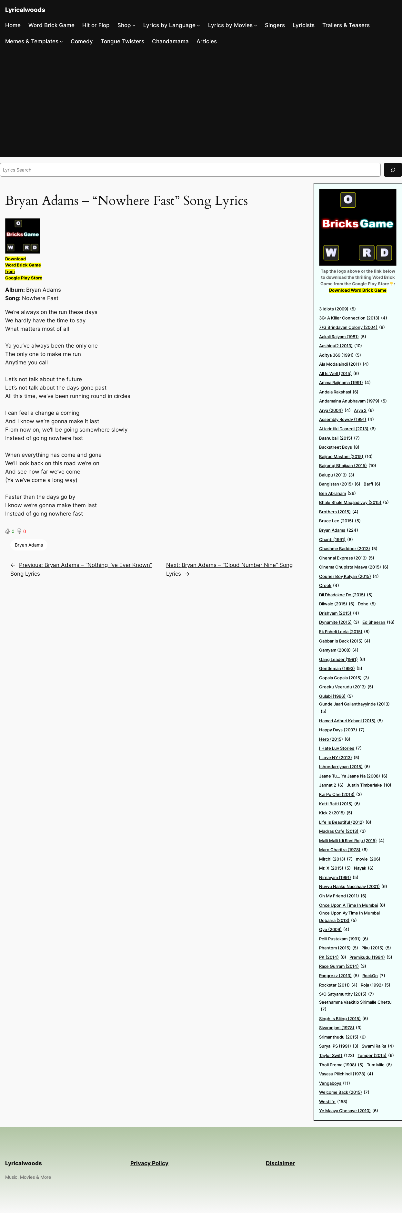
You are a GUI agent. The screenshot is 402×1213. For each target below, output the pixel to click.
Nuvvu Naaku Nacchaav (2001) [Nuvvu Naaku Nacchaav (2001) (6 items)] (353, 886)
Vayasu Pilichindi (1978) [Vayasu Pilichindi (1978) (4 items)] (346, 1074)
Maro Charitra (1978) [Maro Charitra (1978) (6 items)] (343, 849)
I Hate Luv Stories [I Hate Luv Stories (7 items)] (340, 748)
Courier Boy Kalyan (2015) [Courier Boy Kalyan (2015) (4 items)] (349, 576)
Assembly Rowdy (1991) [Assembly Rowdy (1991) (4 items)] (346, 419)
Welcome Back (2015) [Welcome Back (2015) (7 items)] (344, 1092)
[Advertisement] (201, 103)
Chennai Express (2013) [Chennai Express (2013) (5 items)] (346, 558)
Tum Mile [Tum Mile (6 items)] (379, 1065)
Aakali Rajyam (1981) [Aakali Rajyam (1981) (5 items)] (342, 336)
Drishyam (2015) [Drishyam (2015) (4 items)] (339, 613)
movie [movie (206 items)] (368, 859)
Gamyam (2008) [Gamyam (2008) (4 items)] (338, 650)
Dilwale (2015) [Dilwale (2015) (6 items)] (337, 604)
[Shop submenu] (134, 25)
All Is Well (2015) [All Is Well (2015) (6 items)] (339, 373)
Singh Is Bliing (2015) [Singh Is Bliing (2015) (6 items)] (343, 1018)
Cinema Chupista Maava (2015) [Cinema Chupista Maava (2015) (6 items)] (353, 567)
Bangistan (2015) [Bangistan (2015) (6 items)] (339, 484)
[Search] (393, 170)
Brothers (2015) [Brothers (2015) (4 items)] (338, 512)
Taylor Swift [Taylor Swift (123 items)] (336, 1055)
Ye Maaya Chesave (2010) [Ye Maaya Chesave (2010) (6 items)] (348, 1110)
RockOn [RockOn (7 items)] (373, 975)
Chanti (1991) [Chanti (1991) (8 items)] (336, 539)
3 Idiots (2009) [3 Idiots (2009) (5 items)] (337, 309)
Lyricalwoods (25, 10)
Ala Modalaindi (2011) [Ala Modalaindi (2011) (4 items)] (344, 364)
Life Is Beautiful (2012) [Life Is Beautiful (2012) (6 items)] (345, 822)
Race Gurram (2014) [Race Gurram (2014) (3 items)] (342, 966)
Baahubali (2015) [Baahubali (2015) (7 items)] (339, 438)
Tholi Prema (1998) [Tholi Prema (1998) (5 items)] (341, 1065)
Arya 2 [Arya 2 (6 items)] (364, 410)
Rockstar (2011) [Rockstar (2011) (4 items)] (338, 985)
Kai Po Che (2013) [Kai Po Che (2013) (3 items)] (340, 794)
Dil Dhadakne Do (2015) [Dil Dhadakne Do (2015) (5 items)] (346, 595)
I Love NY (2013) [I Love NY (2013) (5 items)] (339, 757)
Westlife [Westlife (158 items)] (333, 1101)
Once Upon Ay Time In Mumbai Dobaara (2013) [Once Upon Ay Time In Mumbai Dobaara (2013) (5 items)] (349, 917)
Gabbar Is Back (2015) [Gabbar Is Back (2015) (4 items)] (344, 641)
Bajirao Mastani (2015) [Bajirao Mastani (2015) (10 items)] (346, 456)
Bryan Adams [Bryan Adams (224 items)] (338, 530)
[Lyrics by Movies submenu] (255, 25)
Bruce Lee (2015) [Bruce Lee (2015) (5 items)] (340, 521)
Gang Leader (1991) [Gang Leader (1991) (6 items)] (342, 659)
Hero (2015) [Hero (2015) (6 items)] (334, 739)
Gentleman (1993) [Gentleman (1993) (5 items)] (340, 668)
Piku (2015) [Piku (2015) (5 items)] (376, 948)
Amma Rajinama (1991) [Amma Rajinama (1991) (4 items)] (345, 382)
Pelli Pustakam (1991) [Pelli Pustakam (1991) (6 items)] (343, 939)
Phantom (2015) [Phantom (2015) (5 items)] (338, 948)
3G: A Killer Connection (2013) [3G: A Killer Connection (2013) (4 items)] (353, 318)
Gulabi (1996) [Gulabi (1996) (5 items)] (336, 696)
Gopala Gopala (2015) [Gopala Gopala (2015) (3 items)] (344, 678)
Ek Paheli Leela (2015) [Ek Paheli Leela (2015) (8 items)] (344, 631)
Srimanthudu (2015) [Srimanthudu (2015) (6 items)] (342, 1037)
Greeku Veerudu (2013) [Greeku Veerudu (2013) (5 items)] (346, 687)
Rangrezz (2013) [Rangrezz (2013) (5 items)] (339, 975)
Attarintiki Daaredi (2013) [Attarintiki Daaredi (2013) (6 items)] (347, 429)
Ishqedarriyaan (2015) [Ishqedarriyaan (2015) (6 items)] (344, 766)
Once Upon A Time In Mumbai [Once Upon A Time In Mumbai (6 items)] (352, 905)
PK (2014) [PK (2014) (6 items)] (332, 957)
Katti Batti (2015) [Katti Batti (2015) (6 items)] (339, 804)
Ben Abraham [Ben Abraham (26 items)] (337, 493)
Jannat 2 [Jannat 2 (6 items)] (331, 785)
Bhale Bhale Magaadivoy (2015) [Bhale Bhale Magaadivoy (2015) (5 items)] (354, 502)
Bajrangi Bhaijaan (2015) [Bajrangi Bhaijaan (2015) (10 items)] (347, 465)
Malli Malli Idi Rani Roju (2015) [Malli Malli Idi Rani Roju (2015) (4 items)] (352, 840)
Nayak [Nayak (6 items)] (364, 868)
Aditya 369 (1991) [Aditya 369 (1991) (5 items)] (340, 355)
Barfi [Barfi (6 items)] (372, 484)
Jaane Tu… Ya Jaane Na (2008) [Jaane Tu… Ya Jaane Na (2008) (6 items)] (353, 776)
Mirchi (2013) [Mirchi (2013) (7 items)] (336, 859)
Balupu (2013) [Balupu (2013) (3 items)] (336, 475)
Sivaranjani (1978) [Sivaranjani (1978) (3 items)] (340, 1027)
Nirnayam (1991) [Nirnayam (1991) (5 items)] (338, 877)
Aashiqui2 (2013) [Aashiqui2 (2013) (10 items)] (340, 346)
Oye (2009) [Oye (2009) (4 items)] (334, 929)
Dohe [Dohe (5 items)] (367, 604)
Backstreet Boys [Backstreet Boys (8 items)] (339, 447)
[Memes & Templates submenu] (61, 41)
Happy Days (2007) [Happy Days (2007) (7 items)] (342, 730)
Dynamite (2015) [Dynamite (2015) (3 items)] (339, 622)
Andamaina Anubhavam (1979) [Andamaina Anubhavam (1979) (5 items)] (353, 401)
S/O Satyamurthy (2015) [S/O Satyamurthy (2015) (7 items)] (346, 994)
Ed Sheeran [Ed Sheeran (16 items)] (378, 622)
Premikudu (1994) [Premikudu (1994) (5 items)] (370, 957)
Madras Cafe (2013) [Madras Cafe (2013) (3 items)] (342, 831)
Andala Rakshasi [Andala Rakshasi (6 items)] (338, 392)
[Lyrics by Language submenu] (198, 25)
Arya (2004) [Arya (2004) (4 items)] (335, 410)
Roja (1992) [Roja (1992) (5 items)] (375, 985)
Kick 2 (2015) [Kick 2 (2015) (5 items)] (335, 813)
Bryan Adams (29, 545)
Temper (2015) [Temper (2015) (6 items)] (375, 1055)
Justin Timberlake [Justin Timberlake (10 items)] (369, 785)
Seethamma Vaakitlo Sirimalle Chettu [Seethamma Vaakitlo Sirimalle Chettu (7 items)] (355, 1006)
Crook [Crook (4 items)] (329, 585)
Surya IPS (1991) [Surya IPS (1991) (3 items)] (338, 1046)
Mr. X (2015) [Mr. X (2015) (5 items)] (335, 868)
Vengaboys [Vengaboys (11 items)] (334, 1083)
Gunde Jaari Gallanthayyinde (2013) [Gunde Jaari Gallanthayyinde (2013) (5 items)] (354, 708)
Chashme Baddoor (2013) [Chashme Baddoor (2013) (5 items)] (348, 548)
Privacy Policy (149, 1163)
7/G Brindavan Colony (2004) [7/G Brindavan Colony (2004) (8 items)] (352, 327)
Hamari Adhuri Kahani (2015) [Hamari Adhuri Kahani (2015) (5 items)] (351, 721)
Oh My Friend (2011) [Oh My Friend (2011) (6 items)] (343, 896)
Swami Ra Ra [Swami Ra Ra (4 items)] (378, 1046)
